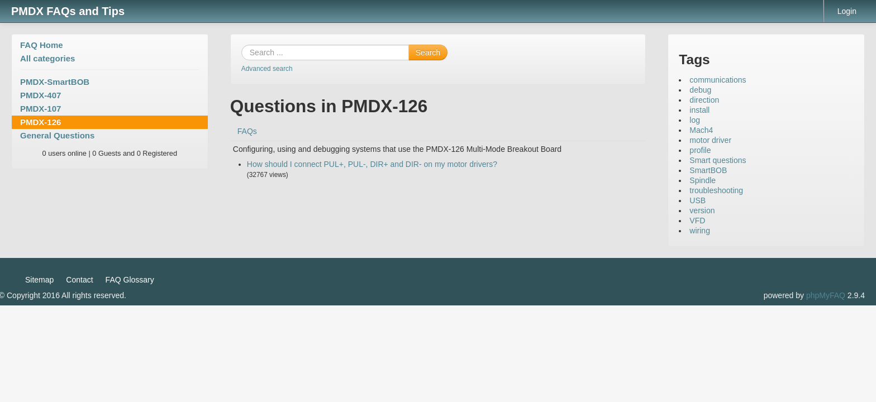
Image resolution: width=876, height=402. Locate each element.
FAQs (247, 131)
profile (700, 150)
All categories (47, 58)
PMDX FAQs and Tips (68, 11)
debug (700, 89)
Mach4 (701, 130)
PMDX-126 (40, 122)
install (699, 110)
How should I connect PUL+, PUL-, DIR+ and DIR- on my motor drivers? (372, 164)
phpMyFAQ (825, 295)
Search (428, 52)
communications (717, 79)
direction (704, 99)
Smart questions (717, 160)
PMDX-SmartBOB (54, 82)
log (694, 120)
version (702, 210)
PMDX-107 (40, 108)
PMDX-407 (40, 95)
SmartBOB (708, 170)
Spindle (702, 180)
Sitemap (39, 279)
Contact (79, 279)
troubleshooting (716, 190)
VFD (697, 220)
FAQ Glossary (130, 279)
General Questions (57, 135)
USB (697, 200)
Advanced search (267, 69)
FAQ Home (41, 45)
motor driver (710, 140)
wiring (699, 230)
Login (846, 11)
